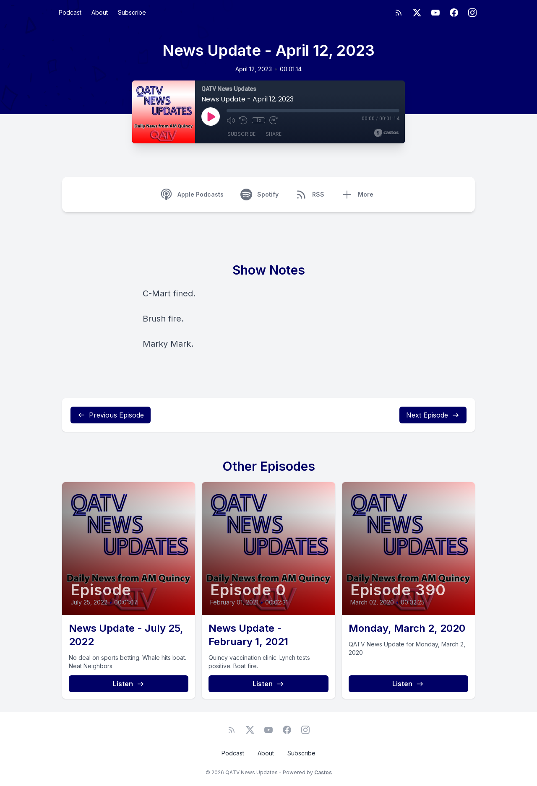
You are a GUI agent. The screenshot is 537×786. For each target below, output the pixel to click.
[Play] (210, 116)
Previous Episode (110, 415)
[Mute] (231, 120)
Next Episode (433, 415)
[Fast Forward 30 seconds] (273, 120)
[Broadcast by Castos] (386, 133)
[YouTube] (435, 12)
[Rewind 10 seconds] (243, 120)
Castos (323, 772)
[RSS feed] (398, 12)
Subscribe (132, 12)
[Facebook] (453, 12)
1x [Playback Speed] (258, 120)
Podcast (70, 12)
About (99, 12)
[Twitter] (417, 12)
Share (274, 133)
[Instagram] (472, 12)
